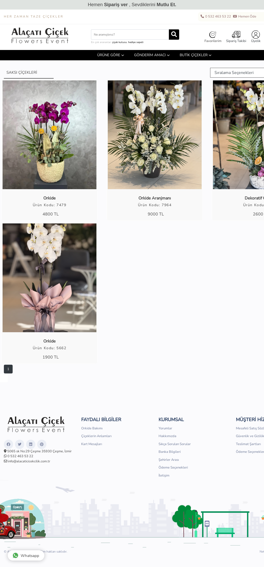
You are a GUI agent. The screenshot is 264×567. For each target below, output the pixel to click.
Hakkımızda (167, 436)
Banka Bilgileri (170, 451)
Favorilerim (212, 36)
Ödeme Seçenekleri (173, 467)
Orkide (49, 198)
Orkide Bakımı (92, 428)
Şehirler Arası (169, 459)
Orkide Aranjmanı (154, 198)
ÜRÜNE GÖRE (108, 55)
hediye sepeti (135, 42)
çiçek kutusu (119, 42)
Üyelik (256, 36)
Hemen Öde (244, 16)
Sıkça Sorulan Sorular (175, 444)
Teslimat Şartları (248, 444)
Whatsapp (25, 555)
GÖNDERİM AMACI (150, 55)
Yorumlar (165, 428)
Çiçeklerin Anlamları (96, 436)
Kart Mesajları (91, 444)
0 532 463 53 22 (215, 16)
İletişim (164, 475)
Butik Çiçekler (194, 55)
